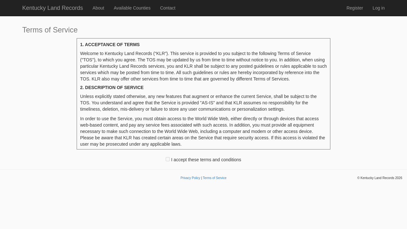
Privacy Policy (190, 178)
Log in (379, 7)
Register (355, 7)
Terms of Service (214, 178)
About (98, 7)
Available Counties (132, 7)
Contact (167, 7)
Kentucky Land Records (52, 8)
